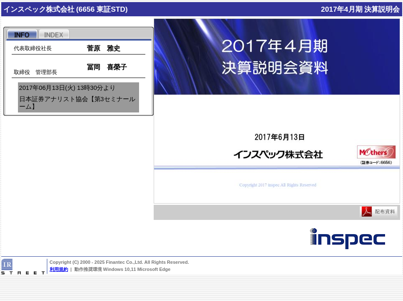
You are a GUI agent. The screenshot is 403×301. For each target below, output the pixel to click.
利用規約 (59, 269)
